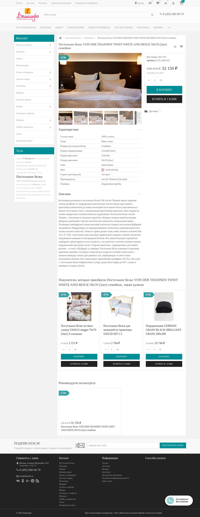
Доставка (30, 3)
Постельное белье (26, 27)
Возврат (105, 469)
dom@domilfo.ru (26, 476)
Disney (43, 184)
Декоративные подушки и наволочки (31, 165)
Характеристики (69, 129)
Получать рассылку (173, 445)
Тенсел (39, 188)
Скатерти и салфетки (25, 113)
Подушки (45, 27)
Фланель (42, 181)
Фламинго (20, 162)
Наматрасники (76, 27)
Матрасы (20, 120)
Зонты (19, 134)
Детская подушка (23, 184)
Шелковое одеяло (42, 158)
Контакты (43, 3)
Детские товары (124, 27)
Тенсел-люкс (45, 195)
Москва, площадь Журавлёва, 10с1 (34, 463)
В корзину (164, 89)
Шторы (19, 106)
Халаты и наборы (23, 100)
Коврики (158, 27)
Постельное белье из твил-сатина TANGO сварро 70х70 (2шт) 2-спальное (78, 329)
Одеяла (59, 27)
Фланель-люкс (22, 169)
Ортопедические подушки (26, 191)
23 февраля (28, 158)
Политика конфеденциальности (115, 478)
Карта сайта (107, 481)
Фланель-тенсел (44, 191)
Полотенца (143, 27)
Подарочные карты (24, 141)
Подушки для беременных (26, 172)
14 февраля (35, 184)
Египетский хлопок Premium (28, 195)
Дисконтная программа (61, 3)
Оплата (19, 3)
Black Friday (21, 198)
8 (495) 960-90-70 (173, 14)
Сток (40, 172)
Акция (19, 158)
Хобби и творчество (24, 127)
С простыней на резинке (26, 188)
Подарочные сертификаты (86, 3)
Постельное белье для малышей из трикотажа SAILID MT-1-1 (117, 329)
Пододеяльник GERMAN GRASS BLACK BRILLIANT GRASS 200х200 (163, 329)
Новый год (33, 169)
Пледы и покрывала (99, 27)
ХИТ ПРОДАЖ (22, 181)
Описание (65, 194)
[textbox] (99, 15)
